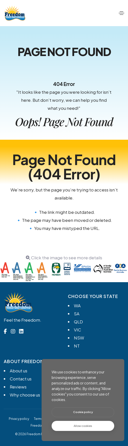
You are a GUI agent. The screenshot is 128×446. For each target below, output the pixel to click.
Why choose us (25, 395)
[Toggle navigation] (121, 13)
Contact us (21, 378)
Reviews (18, 386)
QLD (78, 321)
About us (18, 370)
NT (77, 346)
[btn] (83, 412)
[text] (83, 426)
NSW (79, 337)
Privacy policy (19, 419)
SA (76, 313)
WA (77, 305)
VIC (77, 329)
